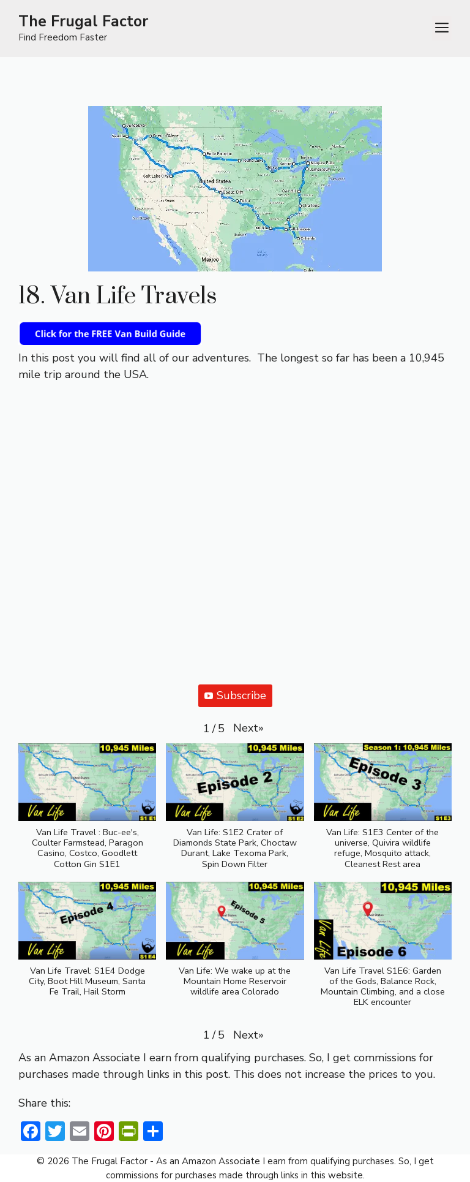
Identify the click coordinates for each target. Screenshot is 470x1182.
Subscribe (235, 695)
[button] (248, 728)
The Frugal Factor (83, 21)
